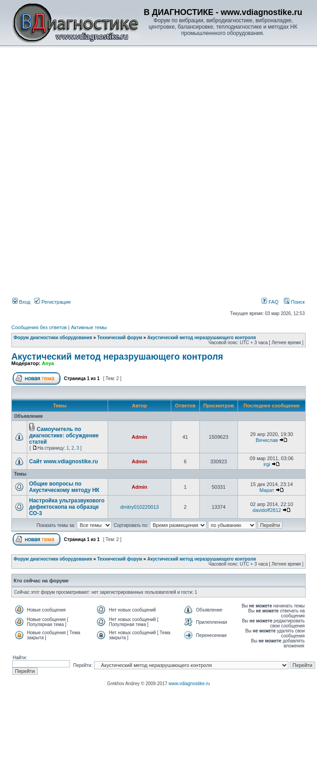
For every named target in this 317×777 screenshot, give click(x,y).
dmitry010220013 (139, 507)
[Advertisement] (102, 153)
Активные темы (89, 327)
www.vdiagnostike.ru (189, 683)
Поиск (294, 302)
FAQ (270, 302)
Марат (266, 490)
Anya (48, 363)
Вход (21, 302)
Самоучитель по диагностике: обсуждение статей (64, 435)
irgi (266, 464)
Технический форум (119, 337)
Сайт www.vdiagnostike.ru (63, 461)
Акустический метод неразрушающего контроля (201, 337)
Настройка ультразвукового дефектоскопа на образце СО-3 (66, 506)
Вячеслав (267, 440)
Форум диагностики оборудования (53, 337)
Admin (139, 437)
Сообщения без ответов (39, 327)
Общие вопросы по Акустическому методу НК (64, 487)
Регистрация (52, 302)
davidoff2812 (267, 510)
